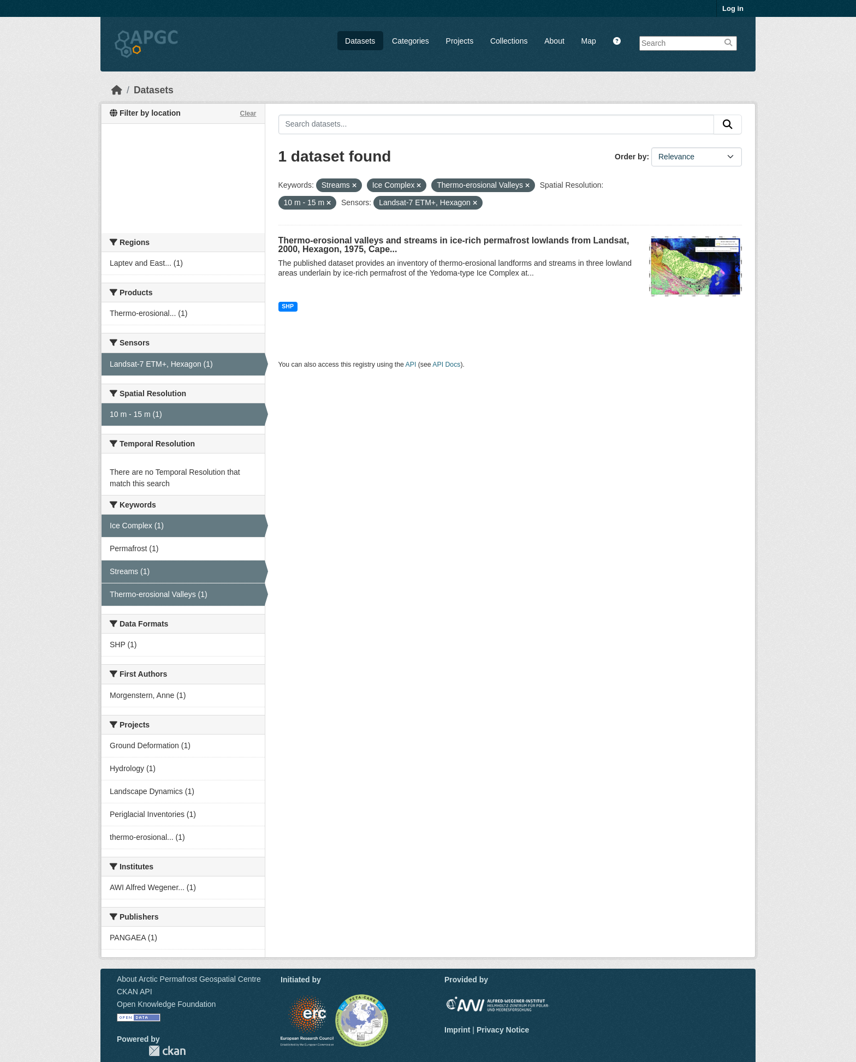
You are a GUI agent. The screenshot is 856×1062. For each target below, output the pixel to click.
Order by (630, 156)
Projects (460, 41)
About (554, 41)
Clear (248, 113)
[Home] (116, 90)
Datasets (360, 41)
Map (588, 41)
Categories (410, 41)
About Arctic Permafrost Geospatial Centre (189, 979)
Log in (733, 8)
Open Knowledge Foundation (166, 1004)
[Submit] (728, 124)
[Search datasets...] (496, 124)
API (411, 364)
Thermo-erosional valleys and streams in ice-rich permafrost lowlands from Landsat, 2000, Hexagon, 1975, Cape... (453, 245)
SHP (288, 306)
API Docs (446, 364)
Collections (508, 41)
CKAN (167, 1051)
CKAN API (134, 991)
